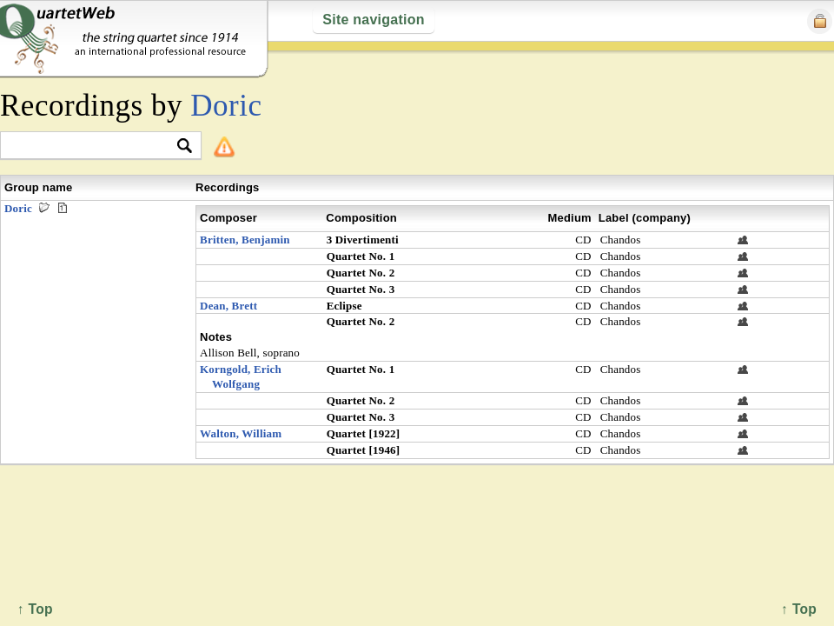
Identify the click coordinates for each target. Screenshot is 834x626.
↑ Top (799, 609)
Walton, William (240, 433)
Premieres (62, 208)
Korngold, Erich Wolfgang (240, 376)
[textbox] (93, 146)
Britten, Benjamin (245, 239)
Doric (225, 106)
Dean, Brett (228, 305)
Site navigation (373, 19)
